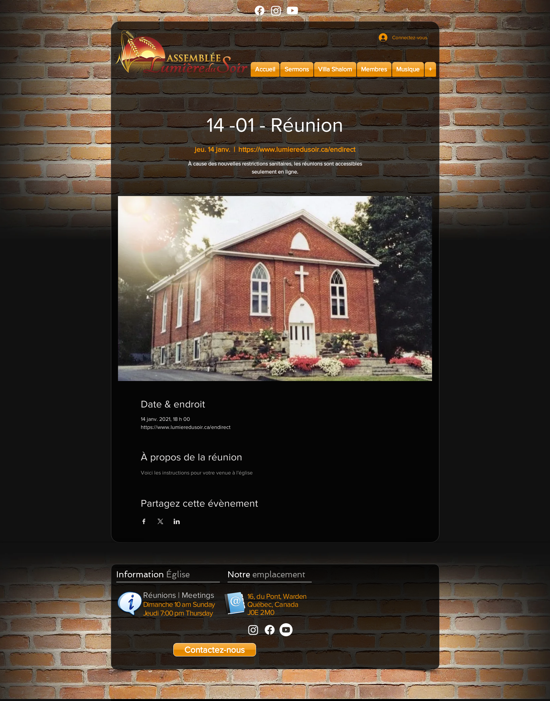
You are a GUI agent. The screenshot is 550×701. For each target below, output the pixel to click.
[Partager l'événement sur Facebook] (144, 521)
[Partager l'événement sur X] (160, 521)
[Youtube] (292, 10)
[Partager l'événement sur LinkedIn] (177, 521)
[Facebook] (259, 10)
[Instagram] (276, 10)
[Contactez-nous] (214, 649)
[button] (297, 69)
